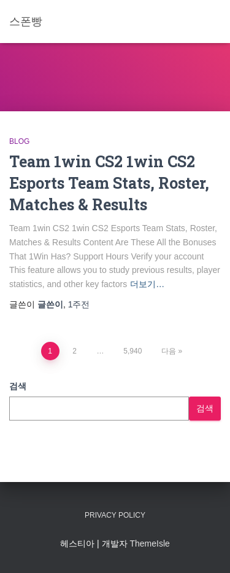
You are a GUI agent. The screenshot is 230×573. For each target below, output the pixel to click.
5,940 (132, 351)
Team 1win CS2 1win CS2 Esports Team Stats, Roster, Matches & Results (109, 183)
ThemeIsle (149, 543)
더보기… (147, 284)
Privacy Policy (115, 515)
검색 (17, 386)
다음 (168, 351)
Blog (19, 141)
